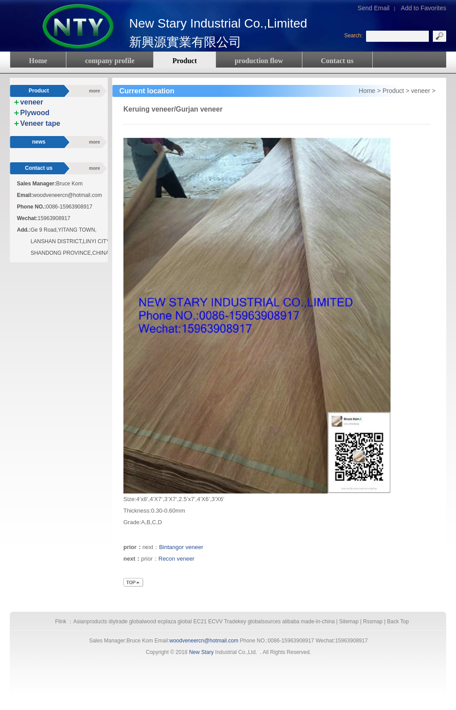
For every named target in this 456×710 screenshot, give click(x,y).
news (38, 142)
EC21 (200, 621)
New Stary (201, 652)
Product (184, 60)
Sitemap (348, 621)
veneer (420, 90)
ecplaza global (175, 621)
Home (38, 60)
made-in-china (318, 621)
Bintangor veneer (181, 547)
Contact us (337, 60)
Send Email (374, 8)
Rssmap (373, 621)
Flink (60, 621)
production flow (259, 60)
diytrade (118, 621)
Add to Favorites (423, 8)
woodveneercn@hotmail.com (203, 641)
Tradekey (235, 621)
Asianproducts (90, 621)
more (94, 90)
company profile (109, 60)
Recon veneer (177, 558)
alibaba (291, 621)
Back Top (398, 621)
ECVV (215, 621)
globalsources (264, 621)
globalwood (142, 621)
